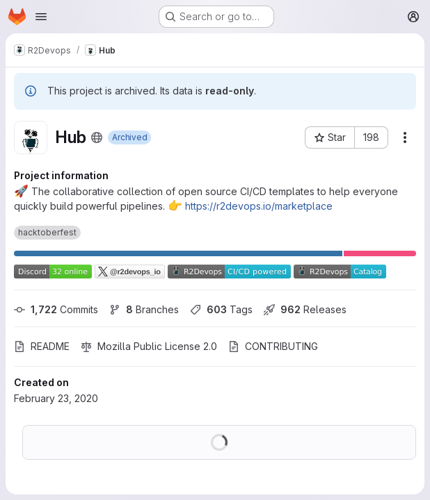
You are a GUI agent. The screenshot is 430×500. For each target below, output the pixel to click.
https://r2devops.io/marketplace (259, 206)
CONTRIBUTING (273, 346)
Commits (56, 309)
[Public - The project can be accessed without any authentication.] (96, 137)
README (42, 346)
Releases (305, 309)
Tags (221, 309)
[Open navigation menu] (41, 17)
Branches (144, 309)
